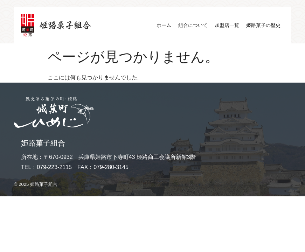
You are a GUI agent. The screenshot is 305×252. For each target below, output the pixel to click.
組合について (193, 25)
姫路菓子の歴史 (263, 25)
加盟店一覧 (227, 25)
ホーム (164, 25)
